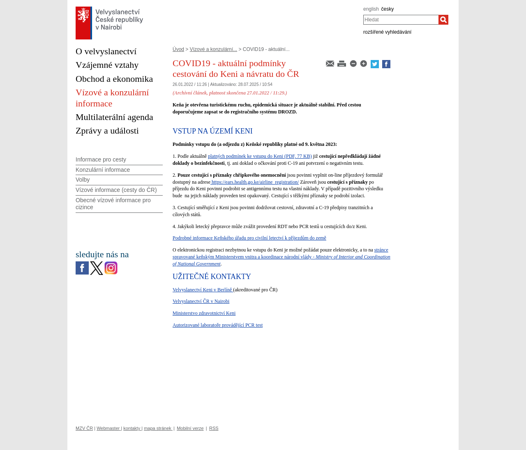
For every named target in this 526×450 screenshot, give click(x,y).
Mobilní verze (190, 428)
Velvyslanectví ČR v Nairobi (201, 301)
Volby (83, 179)
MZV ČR (84, 428)
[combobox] (400, 20)
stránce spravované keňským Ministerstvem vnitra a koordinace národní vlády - (281, 257)
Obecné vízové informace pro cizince (113, 203)
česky (387, 9)
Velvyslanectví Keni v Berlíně (203, 290)
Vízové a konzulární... (213, 49)
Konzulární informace (103, 169)
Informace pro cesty (101, 159)
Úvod (178, 49)
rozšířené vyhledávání (387, 32)
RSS (214, 428)
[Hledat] (443, 20)
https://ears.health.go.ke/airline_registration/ (254, 182)
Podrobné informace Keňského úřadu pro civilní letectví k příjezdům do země (249, 238)
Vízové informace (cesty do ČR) (116, 190)
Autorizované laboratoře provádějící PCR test (218, 325)
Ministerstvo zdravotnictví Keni (204, 313)
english (371, 9)
